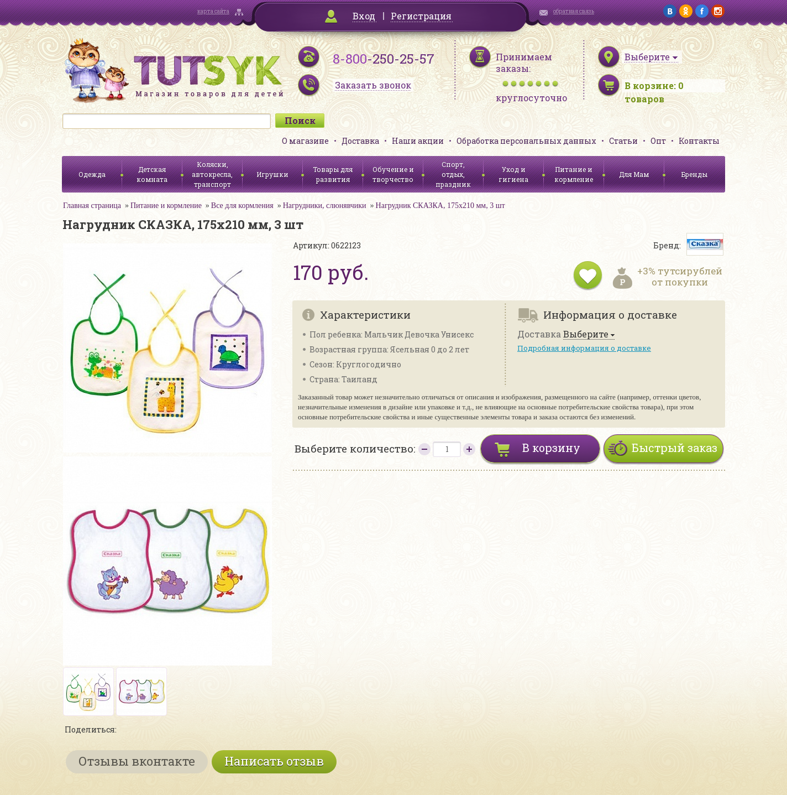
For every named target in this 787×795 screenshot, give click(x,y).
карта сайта (213, 11)
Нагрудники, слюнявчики (324, 205)
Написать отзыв (274, 761)
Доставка (360, 141)
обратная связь (573, 11)
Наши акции (418, 141)
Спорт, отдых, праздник (453, 174)
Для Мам (634, 174)
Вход (364, 16)
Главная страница (92, 205)
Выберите (585, 334)
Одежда (92, 174)
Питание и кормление (573, 174)
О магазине (305, 141)
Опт (658, 141)
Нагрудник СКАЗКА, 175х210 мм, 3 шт (440, 205)
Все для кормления (242, 205)
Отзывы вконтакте (136, 761)
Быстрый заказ (674, 447)
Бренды (694, 174)
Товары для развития (333, 174)
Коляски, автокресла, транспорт (212, 174)
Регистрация (421, 16)
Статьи (623, 141)
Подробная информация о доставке (584, 348)
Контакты (699, 141)
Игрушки (272, 174)
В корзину (551, 447)
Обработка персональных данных (526, 141)
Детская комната (152, 174)
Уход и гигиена (513, 174)
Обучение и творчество (393, 174)
